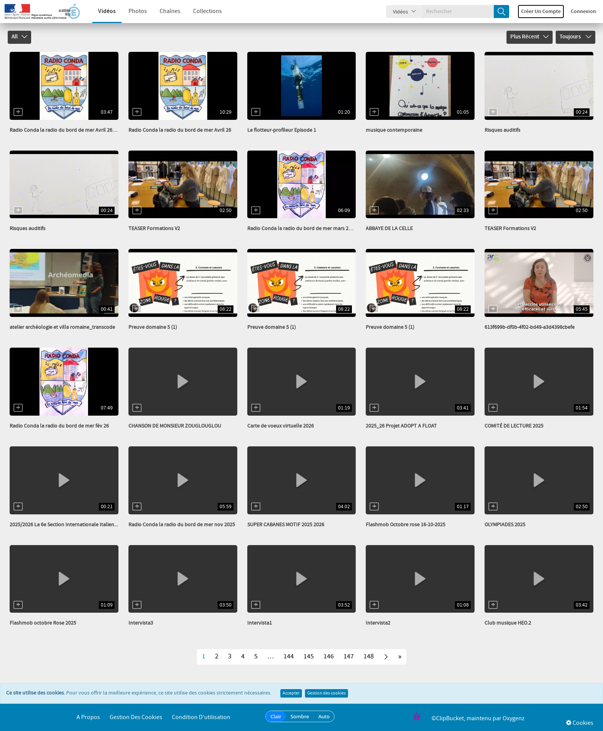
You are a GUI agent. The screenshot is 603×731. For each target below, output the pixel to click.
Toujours (575, 37)
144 (288, 656)
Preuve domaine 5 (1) (152, 327)
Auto (324, 716)
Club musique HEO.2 (508, 623)
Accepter (291, 693)
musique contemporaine (394, 130)
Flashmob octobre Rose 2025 (43, 623)
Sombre (299, 716)
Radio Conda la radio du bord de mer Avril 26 (179, 130)
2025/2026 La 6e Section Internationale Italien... (64, 524)
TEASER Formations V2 (154, 228)
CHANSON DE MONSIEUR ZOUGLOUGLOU (174, 426)
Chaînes (162, 11)
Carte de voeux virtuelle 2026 (280, 426)
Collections (199, 11)
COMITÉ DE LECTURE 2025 (514, 426)
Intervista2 (378, 623)
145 (308, 656)
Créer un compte (541, 11)
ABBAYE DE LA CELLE (389, 228)
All (19, 37)
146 (328, 656)
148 (368, 656)
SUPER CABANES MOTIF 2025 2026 (285, 524)
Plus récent (529, 37)
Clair (275, 716)
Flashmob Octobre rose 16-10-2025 (405, 524)
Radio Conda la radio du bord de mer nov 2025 (181, 524)
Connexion (583, 11)
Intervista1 (259, 623)
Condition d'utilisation (201, 717)
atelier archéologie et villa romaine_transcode (62, 327)
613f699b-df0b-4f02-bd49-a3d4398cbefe (530, 327)
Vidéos (99, 11)
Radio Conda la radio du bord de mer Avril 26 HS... (66, 130)
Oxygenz (514, 718)
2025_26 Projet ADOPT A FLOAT (401, 426)
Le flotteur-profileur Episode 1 (281, 130)
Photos (130, 11)
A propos (88, 717)
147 (348, 656)
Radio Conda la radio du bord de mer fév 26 (59, 426)
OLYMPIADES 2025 (505, 524)
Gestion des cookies (326, 693)
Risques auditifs (502, 130)
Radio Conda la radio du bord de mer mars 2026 (301, 228)
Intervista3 (140, 623)
